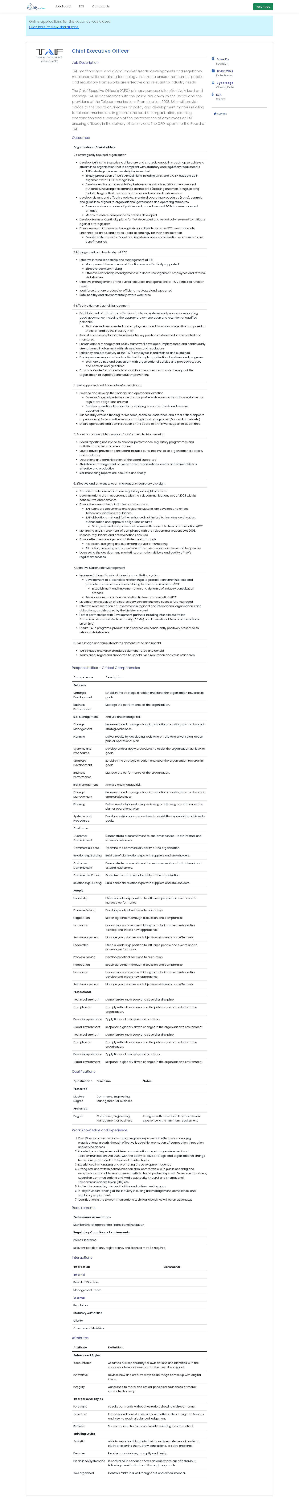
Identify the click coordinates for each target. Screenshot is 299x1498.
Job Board (63, 6)
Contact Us (100, 6)
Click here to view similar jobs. (54, 27)
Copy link (220, 113)
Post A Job (263, 7)
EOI (81, 6)
